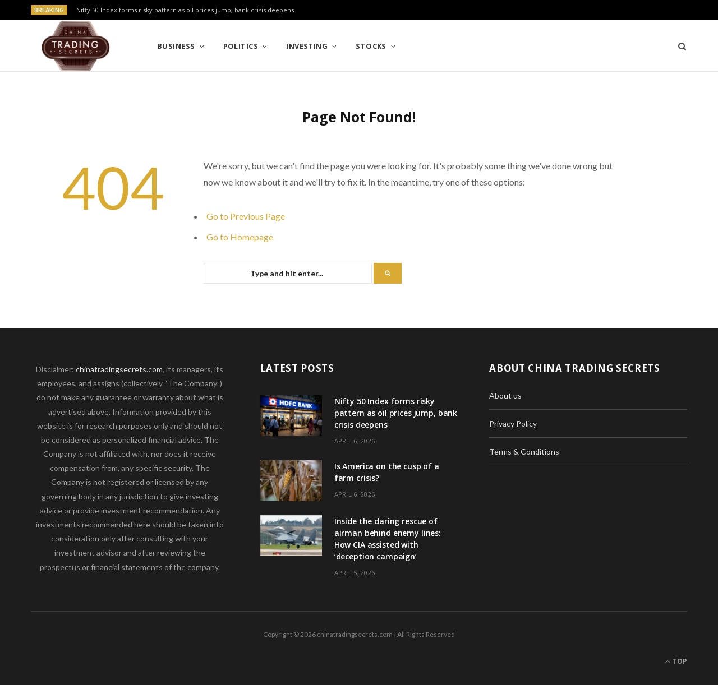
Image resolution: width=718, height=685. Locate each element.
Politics (241, 46)
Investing (307, 46)
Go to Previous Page (245, 216)
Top (676, 661)
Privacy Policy (513, 423)
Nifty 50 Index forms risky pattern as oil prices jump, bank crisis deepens (185, 10)
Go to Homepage (239, 237)
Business (176, 46)
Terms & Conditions (524, 451)
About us (505, 395)
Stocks (371, 46)
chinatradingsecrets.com (119, 369)
